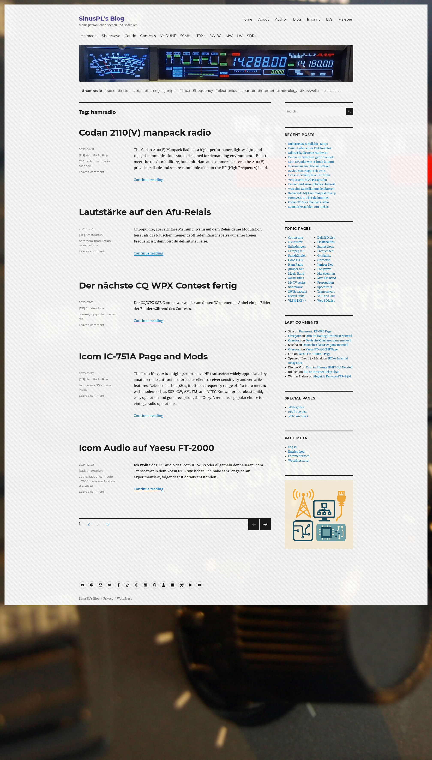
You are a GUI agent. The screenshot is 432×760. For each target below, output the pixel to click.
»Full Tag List (297, 412)
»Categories (296, 407)
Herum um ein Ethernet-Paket (309, 166)
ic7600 (84, 481)
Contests (148, 36)
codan (90, 161)
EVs (329, 19)
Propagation (325, 282)
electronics (227, 91)
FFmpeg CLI (296, 251)
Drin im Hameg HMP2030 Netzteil (329, 336)
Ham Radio (295, 264)
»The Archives (298, 416)
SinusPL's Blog (102, 18)
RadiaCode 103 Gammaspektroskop (312, 193)
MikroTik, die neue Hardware (308, 153)
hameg (153, 91)
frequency (204, 91)
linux (186, 91)
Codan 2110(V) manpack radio (145, 132)
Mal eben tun (326, 273)
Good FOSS (295, 260)
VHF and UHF (326, 296)
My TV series (297, 282)
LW (240, 36)
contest (84, 314)
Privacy (108, 598)
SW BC (215, 36)
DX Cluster (295, 242)
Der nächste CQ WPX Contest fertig (158, 285)
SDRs (251, 36)
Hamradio (89, 36)
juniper (171, 91)
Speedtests (324, 287)
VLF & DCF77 (297, 300)
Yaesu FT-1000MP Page (322, 349)
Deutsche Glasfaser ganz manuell (311, 157)
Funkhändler (297, 255)
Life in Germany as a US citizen (309, 175)
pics (138, 91)
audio (83, 476)
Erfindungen (297, 246)
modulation (102, 240)
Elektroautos (326, 242)
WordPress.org (298, 460)
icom (352, 91)
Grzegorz (294, 336)
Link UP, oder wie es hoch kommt (311, 162)
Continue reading (148, 180)
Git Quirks (324, 255)
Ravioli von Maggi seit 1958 (306, 171)
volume (93, 245)
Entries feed (296, 451)
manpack (85, 166)
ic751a (98, 385)
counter (248, 91)
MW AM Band (326, 278)
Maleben (345, 19)
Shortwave (111, 36)
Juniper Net (325, 264)
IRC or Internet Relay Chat (321, 372)
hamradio (93, 91)
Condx (130, 36)
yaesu (89, 485)
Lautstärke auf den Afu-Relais (145, 212)
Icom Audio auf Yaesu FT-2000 (146, 448)
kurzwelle (310, 91)
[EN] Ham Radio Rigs (93, 155)
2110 (81, 161)
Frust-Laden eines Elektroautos (309, 148)
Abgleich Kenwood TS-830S (332, 376)
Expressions (325, 246)
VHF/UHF (168, 36)
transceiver (333, 91)
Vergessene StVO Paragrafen (307, 180)
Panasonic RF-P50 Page (315, 331)
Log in (292, 447)
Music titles (296, 278)
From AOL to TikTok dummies (308, 198)
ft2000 (93, 476)
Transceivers (326, 291)
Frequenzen (325, 251)
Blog (297, 19)
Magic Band (296, 273)
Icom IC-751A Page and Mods (143, 356)
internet (267, 91)
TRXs (201, 36)
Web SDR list (326, 300)
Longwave (324, 269)
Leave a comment (91, 172)
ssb (81, 318)
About (263, 19)
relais (82, 245)
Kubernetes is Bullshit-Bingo (308, 144)
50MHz (186, 36)
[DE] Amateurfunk (91, 234)
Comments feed (299, 456)
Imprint (313, 19)
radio (111, 91)
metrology (288, 91)
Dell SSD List (326, 237)
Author (281, 19)
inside (125, 91)
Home (247, 19)
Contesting (295, 237)
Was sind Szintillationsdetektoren (311, 189)
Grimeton (324, 260)
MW (229, 36)
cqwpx (95, 314)
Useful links (296, 296)
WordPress (124, 598)
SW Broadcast (297, 291)
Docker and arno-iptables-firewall (312, 184)
